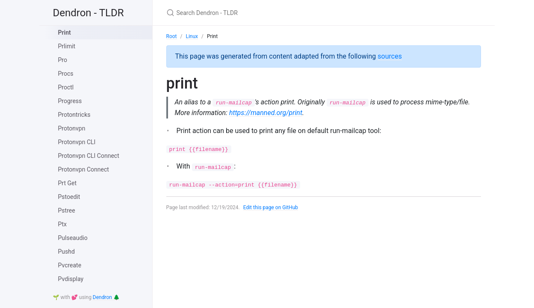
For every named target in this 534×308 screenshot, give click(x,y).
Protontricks (74, 114)
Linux (192, 36)
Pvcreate (70, 265)
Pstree (66, 210)
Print (64, 32)
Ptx (62, 224)
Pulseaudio (73, 237)
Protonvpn (72, 128)
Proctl (66, 87)
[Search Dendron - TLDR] (267, 12)
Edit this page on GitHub (270, 207)
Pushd (66, 251)
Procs (66, 73)
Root (171, 36)
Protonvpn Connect (83, 169)
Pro (62, 59)
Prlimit (67, 46)
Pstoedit (69, 196)
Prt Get (67, 183)
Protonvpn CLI (77, 142)
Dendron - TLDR (88, 13)
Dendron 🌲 (106, 297)
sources (390, 56)
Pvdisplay (71, 278)
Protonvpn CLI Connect (88, 155)
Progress (70, 101)
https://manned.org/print (265, 113)
